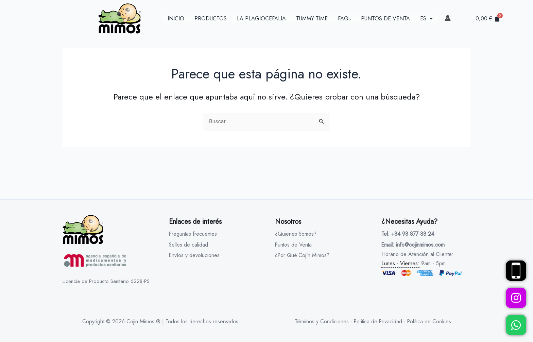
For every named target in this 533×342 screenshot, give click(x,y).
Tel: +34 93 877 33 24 (407, 234)
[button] (426, 18)
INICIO (176, 18)
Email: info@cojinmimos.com (413, 245)
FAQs (344, 18)
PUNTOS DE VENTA (385, 18)
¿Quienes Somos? (296, 234)
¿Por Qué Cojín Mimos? (303, 255)
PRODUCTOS (210, 18)
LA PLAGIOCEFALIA (261, 18)
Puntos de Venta (294, 245)
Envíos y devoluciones (194, 255)
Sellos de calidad (188, 245)
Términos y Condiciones (320, 321)
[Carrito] (488, 18)
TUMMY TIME (312, 18)
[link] (448, 18)
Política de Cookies (430, 321)
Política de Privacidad (377, 321)
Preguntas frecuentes (193, 234)
